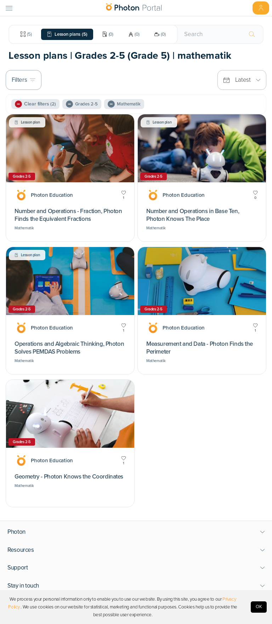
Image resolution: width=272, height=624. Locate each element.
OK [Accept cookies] (259, 606)
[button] (136, 532)
